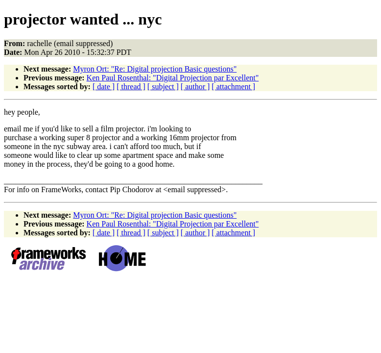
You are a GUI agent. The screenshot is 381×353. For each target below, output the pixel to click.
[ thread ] (131, 86)
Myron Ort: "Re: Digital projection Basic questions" (155, 69)
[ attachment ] (233, 86)
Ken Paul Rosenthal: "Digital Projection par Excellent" (173, 78)
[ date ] (104, 86)
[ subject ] (163, 86)
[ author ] (195, 86)
